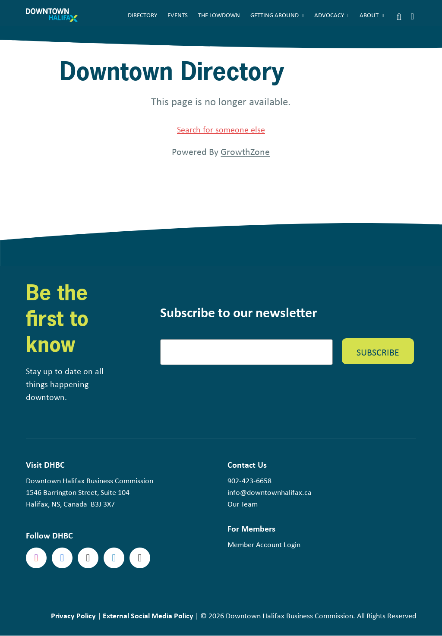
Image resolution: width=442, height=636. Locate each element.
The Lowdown (219, 15)
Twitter (88, 558)
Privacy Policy (73, 615)
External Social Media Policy (148, 615)
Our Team (242, 504)
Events (177, 15)
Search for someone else (221, 129)
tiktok (139, 558)
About (369, 15)
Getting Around (274, 15)
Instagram (36, 558)
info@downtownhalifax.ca (269, 492)
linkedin (114, 558)
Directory (142, 15)
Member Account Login (263, 544)
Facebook (62, 558)
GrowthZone (245, 151)
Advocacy (329, 15)
